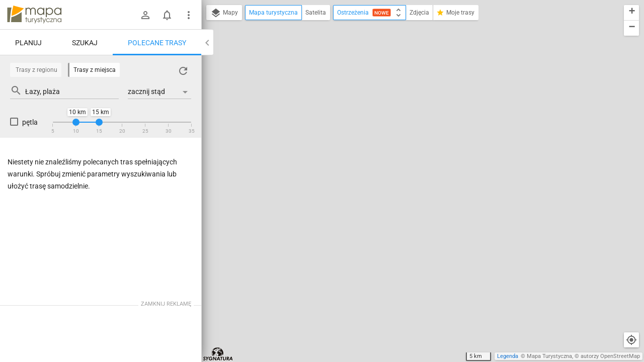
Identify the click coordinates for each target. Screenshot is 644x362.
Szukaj (85, 43)
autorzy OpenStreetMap (610, 356)
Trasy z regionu (36, 69)
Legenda (507, 356)
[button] (631, 13)
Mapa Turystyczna (549, 356)
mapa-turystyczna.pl (34, 14)
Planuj (28, 43)
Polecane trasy (157, 43)
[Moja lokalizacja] (631, 339)
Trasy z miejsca (94, 69)
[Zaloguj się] (145, 15)
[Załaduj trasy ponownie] (183, 71)
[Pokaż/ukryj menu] (189, 15)
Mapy (224, 13)
